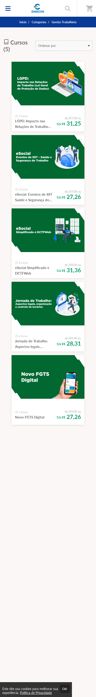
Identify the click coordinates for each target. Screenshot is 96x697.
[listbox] (64, 46)
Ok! (64, 689)
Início (22, 22)
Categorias (39, 22)
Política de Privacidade (36, 693)
